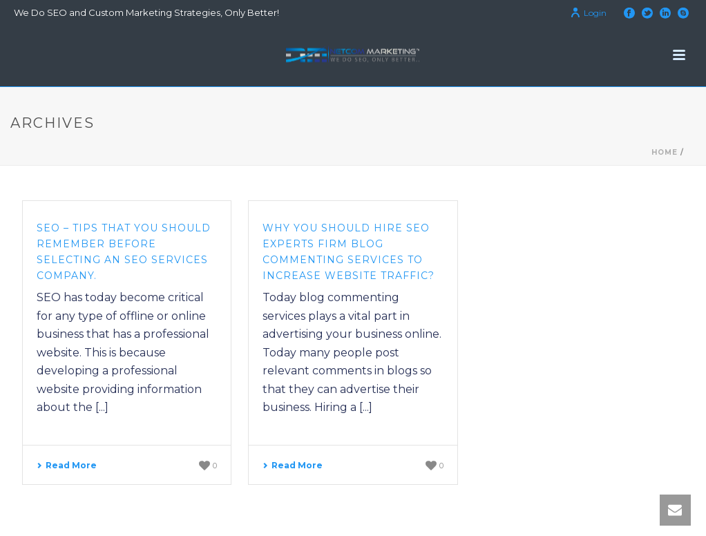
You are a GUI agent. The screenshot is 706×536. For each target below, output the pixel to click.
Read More (67, 465)
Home (664, 152)
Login (588, 13)
